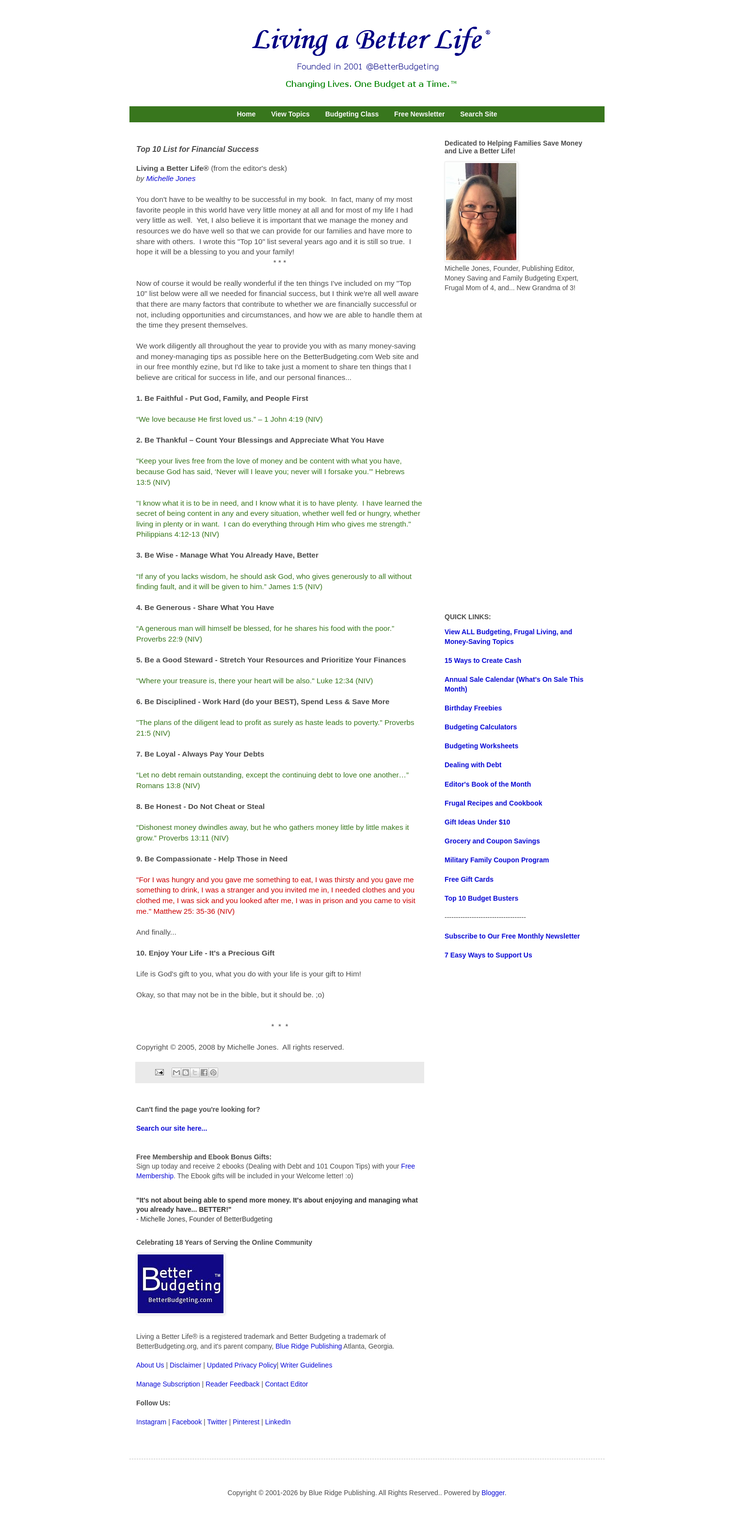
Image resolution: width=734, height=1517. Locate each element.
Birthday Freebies (473, 708)
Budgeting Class (352, 114)
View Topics (290, 114)
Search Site (478, 114)
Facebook (187, 1422)
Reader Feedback (232, 1384)
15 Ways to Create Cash (483, 660)
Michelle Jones (171, 178)
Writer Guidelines (306, 1365)
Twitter (217, 1422)
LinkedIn (278, 1422)
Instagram (151, 1422)
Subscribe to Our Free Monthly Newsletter (512, 936)
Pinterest (246, 1422)
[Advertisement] (517, 452)
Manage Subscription (168, 1384)
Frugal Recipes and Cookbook (493, 803)
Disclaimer (185, 1365)
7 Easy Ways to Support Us (488, 955)
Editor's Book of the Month (488, 784)
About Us (150, 1365)
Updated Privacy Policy (242, 1365)
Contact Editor (286, 1384)
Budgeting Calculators (481, 727)
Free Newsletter (419, 114)
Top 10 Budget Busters (481, 898)
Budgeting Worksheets (481, 746)
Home (246, 114)
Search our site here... (171, 1128)
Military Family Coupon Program (497, 860)
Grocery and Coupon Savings (492, 841)
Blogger (492, 1493)
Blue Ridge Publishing (308, 1346)
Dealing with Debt (473, 765)
